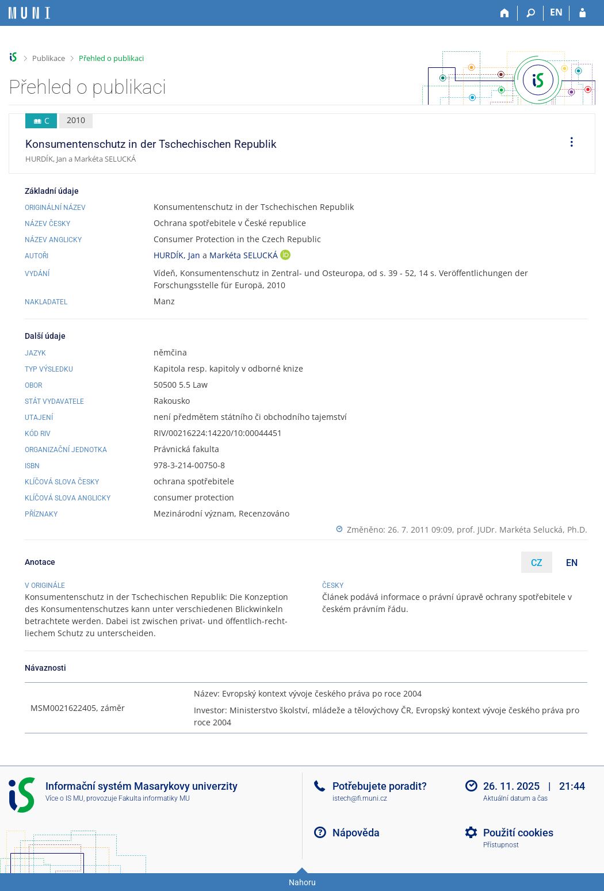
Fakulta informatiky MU (154, 798)
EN (572, 562)
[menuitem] (568, 143)
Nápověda (356, 833)
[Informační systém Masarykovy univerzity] (29, 13)
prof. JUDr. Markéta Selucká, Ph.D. (522, 529)
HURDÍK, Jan (177, 255)
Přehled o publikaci (111, 58)
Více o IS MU (64, 798)
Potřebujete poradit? (379, 786)
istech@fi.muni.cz (359, 798)
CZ (536, 562)
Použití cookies (518, 833)
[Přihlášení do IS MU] (582, 13)
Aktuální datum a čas (515, 798)
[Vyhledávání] (531, 13)
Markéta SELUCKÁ (244, 255)
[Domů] (505, 13)
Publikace (48, 58)
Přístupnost (501, 845)
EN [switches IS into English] (556, 12)
